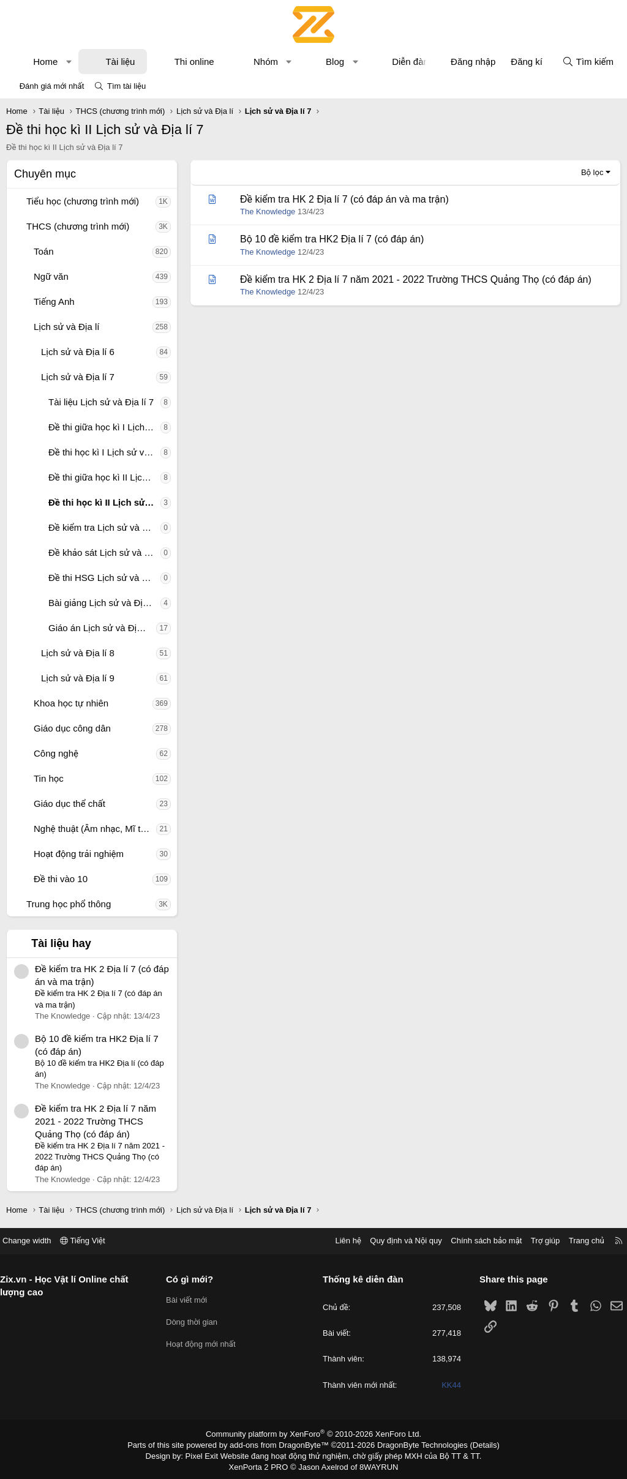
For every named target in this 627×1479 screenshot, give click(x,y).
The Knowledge (267, 211)
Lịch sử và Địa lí (66, 326)
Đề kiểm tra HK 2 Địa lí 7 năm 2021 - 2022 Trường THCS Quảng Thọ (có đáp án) (95, 1121)
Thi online (194, 61)
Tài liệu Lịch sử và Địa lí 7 (101, 402)
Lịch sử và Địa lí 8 (78, 653)
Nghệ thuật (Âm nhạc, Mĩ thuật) (95, 828)
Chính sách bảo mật (476, 1240)
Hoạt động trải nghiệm (79, 853)
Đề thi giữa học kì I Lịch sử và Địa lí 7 (104, 427)
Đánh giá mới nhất (52, 86)
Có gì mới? (194, 1279)
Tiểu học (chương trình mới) (82, 201)
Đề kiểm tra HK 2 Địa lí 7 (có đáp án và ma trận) (344, 199)
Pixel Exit (210, 1454)
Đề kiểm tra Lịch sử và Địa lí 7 (104, 527)
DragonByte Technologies (414, 1444)
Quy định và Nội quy (397, 1240)
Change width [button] (36, 1240)
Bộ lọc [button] (592, 172)
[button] (68, 61)
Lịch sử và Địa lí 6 (78, 351)
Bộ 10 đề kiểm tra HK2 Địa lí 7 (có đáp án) (332, 239)
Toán (44, 251)
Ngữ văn (51, 276)
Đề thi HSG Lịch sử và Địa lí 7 (104, 577)
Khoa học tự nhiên (71, 703)
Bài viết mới (191, 1300)
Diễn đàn (410, 61)
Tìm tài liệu (126, 86)
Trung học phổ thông (68, 904)
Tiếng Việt (92, 1240)
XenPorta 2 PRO (262, 1464)
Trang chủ (577, 1240)
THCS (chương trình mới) (77, 226)
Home (45, 61)
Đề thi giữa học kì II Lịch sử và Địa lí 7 (104, 477)
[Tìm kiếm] (588, 61)
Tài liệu (120, 61)
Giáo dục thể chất (69, 803)
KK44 (447, 1385)
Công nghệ (56, 753)
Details (471, 1444)
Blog (335, 61)
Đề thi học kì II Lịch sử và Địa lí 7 (104, 502)
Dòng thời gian (196, 1322)
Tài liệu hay (61, 943)
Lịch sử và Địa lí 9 (78, 678)
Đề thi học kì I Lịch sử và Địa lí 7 (104, 452)
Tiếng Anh (54, 301)
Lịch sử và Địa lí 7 (78, 377)
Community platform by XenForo (313, 1433)
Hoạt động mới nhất (206, 1344)
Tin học (49, 778)
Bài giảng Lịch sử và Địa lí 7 (104, 602)
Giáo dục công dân (72, 728)
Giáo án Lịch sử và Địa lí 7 (102, 628)
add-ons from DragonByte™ (282, 1444)
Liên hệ (338, 1240)
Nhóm (265, 61)
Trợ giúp (536, 1240)
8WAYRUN (374, 1464)
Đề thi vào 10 (61, 879)
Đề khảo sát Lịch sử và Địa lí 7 (104, 552)
